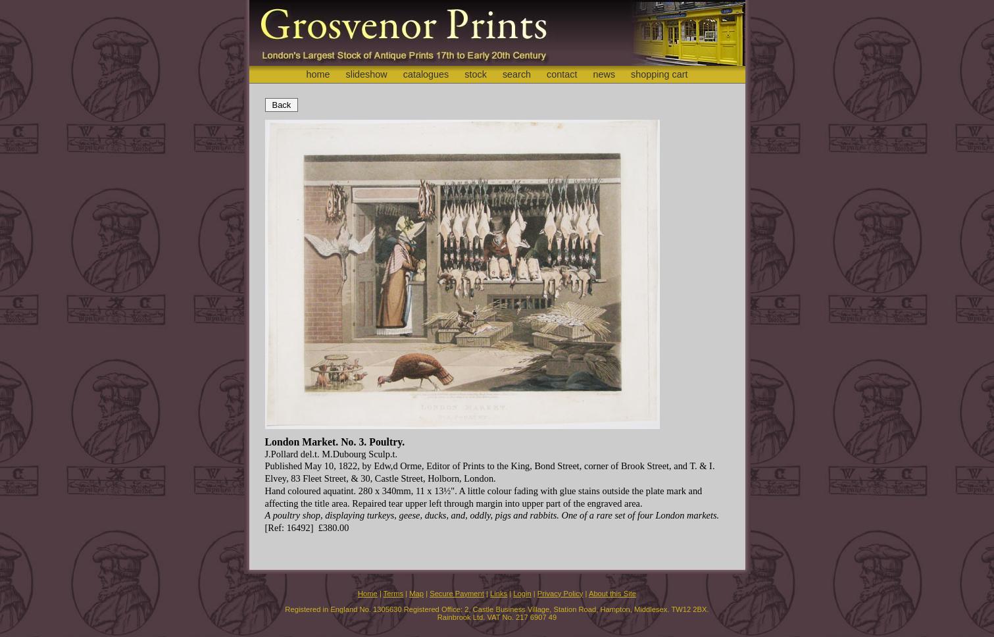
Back (281, 105)
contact (562, 74)
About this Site (612, 594)
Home (368, 594)
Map (416, 594)
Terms (393, 594)
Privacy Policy (560, 594)
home (318, 74)
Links (498, 594)
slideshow (366, 74)
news (604, 74)
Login (522, 594)
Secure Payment (457, 594)
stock (475, 74)
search (517, 74)
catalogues (426, 74)
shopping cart (659, 74)
